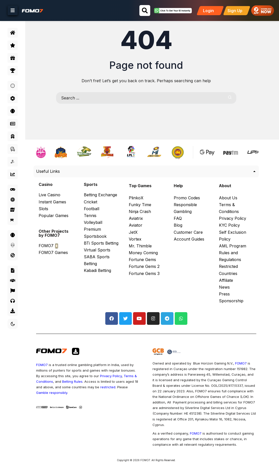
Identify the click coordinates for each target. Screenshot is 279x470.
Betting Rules (109, 370)
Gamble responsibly (97, 381)
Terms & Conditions (74, 370)
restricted (60, 381)
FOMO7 (54, 354)
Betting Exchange (102, 187)
